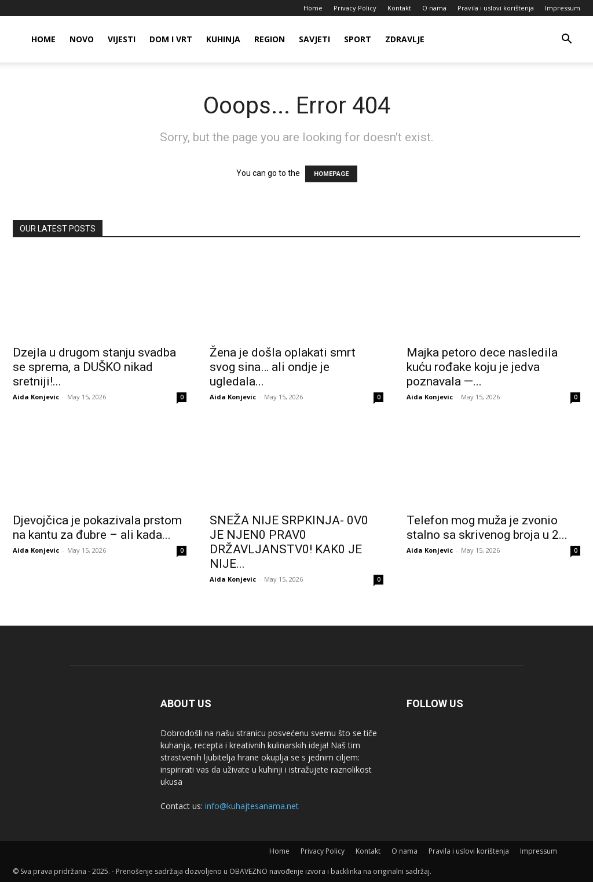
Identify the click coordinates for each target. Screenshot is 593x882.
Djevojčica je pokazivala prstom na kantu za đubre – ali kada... (97, 527)
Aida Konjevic (36, 396)
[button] (566, 40)
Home (313, 7)
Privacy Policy (355, 7)
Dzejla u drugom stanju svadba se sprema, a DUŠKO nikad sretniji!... (94, 367)
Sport (357, 39)
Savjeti (314, 39)
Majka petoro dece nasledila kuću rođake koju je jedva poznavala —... (482, 367)
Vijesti (122, 39)
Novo (81, 39)
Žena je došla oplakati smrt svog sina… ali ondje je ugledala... (283, 367)
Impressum (562, 7)
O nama (434, 7)
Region (269, 39)
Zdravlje (404, 39)
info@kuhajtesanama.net (252, 805)
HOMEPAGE (331, 174)
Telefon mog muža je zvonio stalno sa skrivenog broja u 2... (487, 527)
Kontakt (399, 7)
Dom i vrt (170, 39)
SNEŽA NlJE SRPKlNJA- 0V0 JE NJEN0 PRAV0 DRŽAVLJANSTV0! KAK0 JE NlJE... (289, 542)
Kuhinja (223, 39)
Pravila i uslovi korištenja (495, 7)
